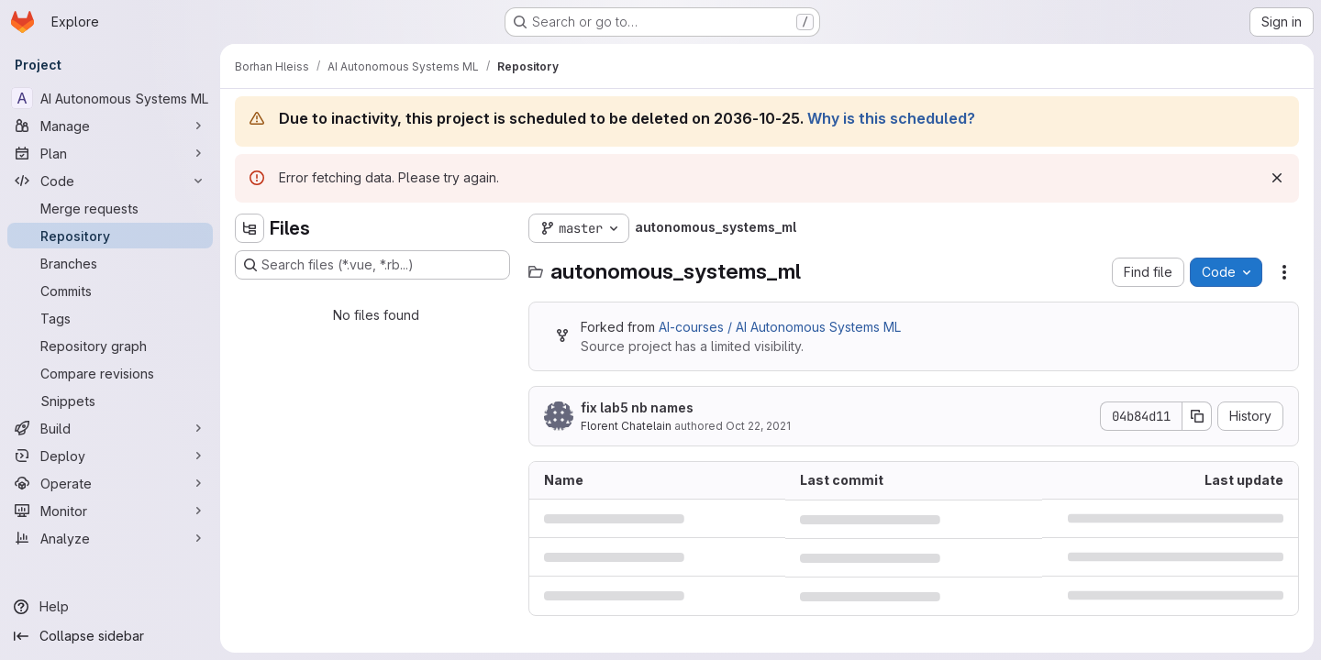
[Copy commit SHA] (1197, 416)
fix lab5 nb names (637, 407)
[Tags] (110, 318)
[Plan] (110, 153)
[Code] (110, 180)
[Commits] (110, 290)
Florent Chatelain (626, 426)
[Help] (110, 607)
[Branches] (110, 263)
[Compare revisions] (110, 373)
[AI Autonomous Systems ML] (110, 98)
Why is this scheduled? (891, 118)
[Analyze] (110, 538)
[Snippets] (110, 400)
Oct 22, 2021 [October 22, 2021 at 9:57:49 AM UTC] (758, 426)
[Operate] (110, 483)
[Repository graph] (110, 345)
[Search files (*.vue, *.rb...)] (372, 265)
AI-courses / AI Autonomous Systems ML (780, 327)
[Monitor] (110, 510)
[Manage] (110, 125)
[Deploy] (110, 455)
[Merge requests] (110, 208)
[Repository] (110, 235)
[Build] (110, 428)
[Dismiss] (1277, 178)
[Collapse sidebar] (110, 636)
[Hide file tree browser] (249, 228)
